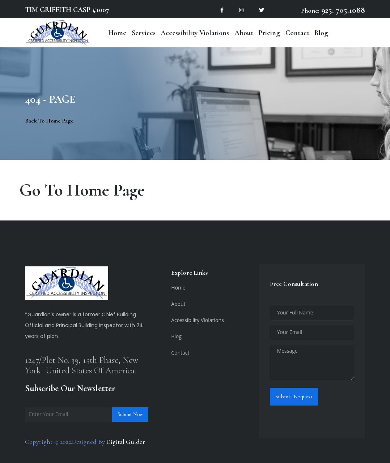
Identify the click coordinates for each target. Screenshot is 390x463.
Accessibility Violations (195, 33)
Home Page (106, 190)
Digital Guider (125, 442)
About (243, 33)
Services (144, 33)
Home (117, 33)
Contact (297, 33)
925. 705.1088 (342, 10)
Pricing (269, 33)
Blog (321, 33)
